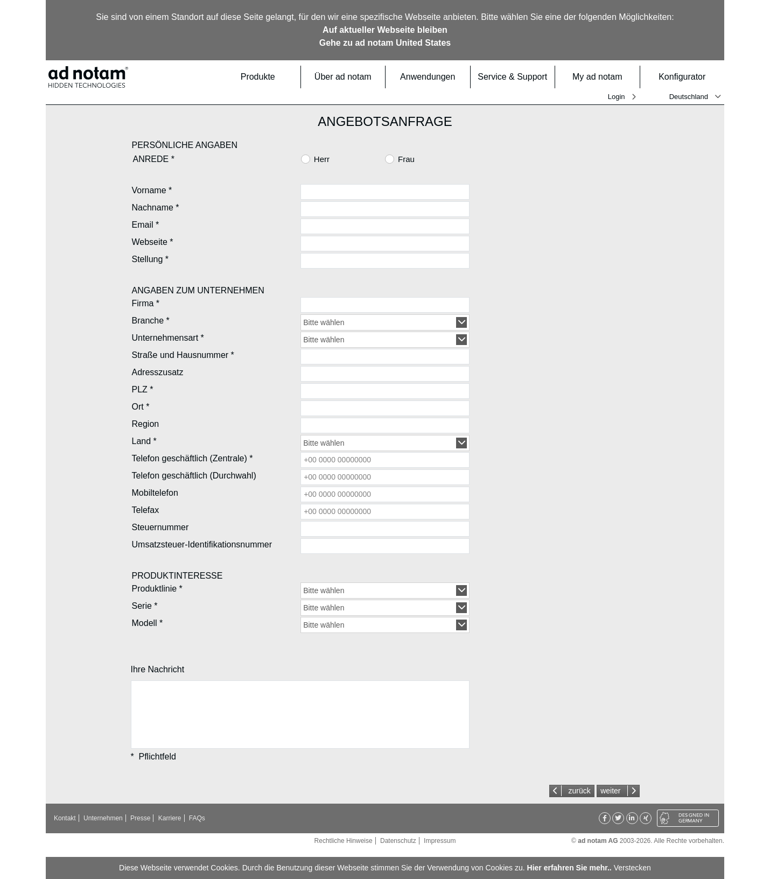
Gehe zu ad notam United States (385, 42)
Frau (406, 159)
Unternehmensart (168, 337)
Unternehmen (103, 818)
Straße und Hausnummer (183, 355)
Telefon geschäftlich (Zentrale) (192, 458)
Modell (147, 623)
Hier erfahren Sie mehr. (568, 867)
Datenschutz (398, 841)
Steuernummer (160, 527)
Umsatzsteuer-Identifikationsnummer (202, 544)
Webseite (152, 242)
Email (145, 224)
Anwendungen (431, 76)
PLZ (142, 389)
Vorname (152, 190)
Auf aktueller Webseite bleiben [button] (385, 29)
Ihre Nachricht (158, 669)
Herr (322, 159)
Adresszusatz (158, 372)
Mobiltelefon (155, 492)
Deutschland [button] (688, 96)
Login (616, 97)
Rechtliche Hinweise (343, 841)
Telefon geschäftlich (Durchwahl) (194, 475)
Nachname (155, 207)
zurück (579, 790)
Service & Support (513, 76)
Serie (145, 605)
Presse (140, 818)
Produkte (267, 76)
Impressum (440, 841)
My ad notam (602, 76)
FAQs (197, 818)
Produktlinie (157, 588)
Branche (151, 320)
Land (144, 441)
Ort (141, 406)
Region (145, 423)
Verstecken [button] (632, 867)
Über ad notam (346, 76)
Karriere (169, 818)
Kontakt (65, 818)
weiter (610, 790)
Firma (146, 303)
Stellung (150, 259)
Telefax (145, 510)
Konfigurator (688, 76)
